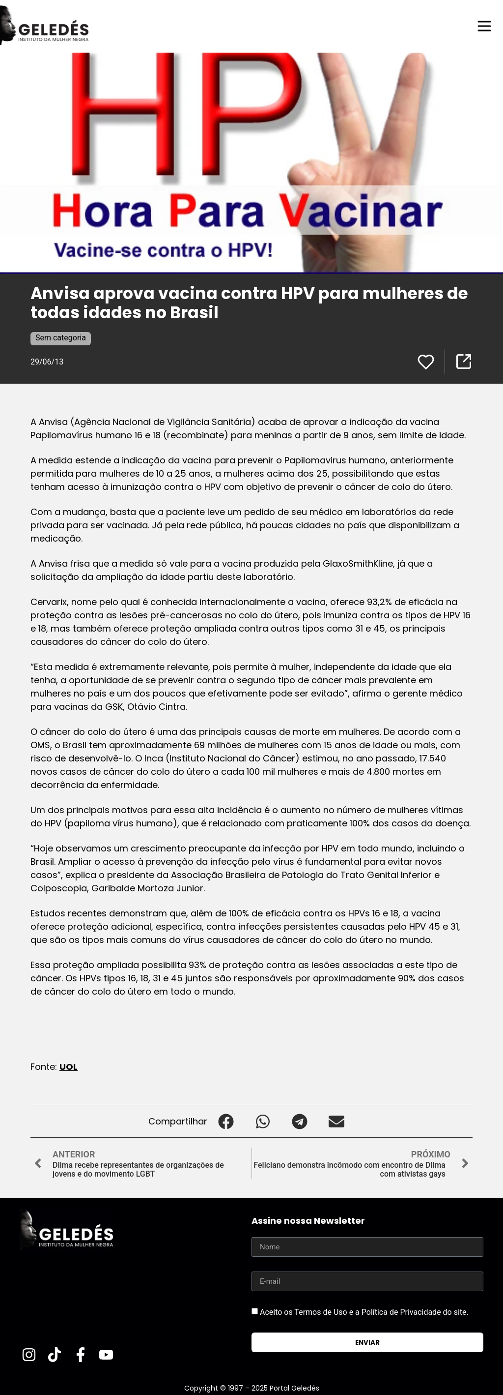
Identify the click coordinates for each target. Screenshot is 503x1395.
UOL (68, 1067)
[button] (225, 1121)
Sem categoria (60, 337)
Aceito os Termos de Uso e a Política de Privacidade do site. (364, 1312)
